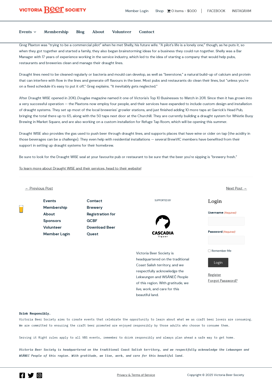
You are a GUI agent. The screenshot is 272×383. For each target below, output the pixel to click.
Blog (80, 31)
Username (222, 213)
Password (221, 231)
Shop (159, 11)
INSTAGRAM (241, 11)
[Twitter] (31, 375)
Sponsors (52, 220)
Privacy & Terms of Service (136, 375)
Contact (146, 31)
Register (214, 274)
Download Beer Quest (100, 224)
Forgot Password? (222, 280)
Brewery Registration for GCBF (106, 211)
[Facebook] (22, 375)
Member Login (136, 11)
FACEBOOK (216, 11)
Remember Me (221, 250)
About (98, 31)
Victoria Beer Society (53, 9)
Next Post (236, 188)
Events (27, 32)
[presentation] (34, 32)
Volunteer (121, 31)
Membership (56, 31)
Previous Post (39, 188)
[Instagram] (39, 375)
